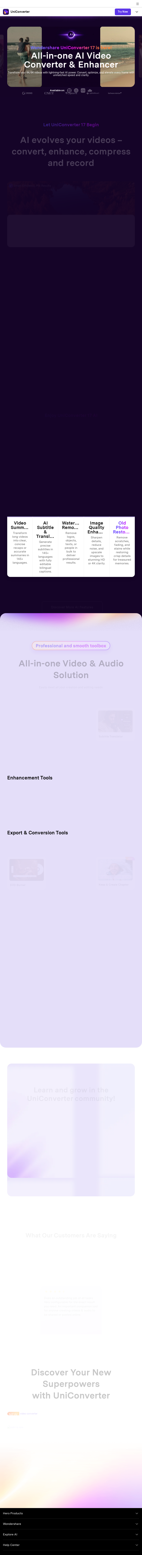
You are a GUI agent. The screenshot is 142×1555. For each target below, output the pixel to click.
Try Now (123, 11)
